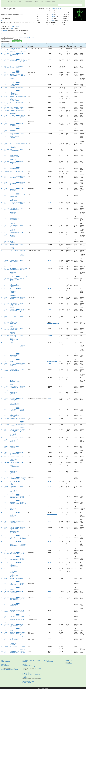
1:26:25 (49, 597)
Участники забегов (29, 1)
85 (1, 568)
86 (1, 578)
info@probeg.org (68, 660)
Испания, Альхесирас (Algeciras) (22, 553)
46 (1, 316)
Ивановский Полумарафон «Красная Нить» (13, 522)
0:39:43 (49, 202)
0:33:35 (52, 14)
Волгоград (22, 194)
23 (1, 167)
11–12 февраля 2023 (6, 241)
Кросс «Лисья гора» (14, 265)
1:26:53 (49, 591)
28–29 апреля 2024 (6, 130)
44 (1, 303)
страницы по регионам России (11, 669)
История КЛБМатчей (48, 662)
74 (1, 500)
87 (1, 581)
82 (1, 552)
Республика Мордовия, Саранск (22, 116)
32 (1, 225)
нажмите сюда (68, 663)
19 (1, 143)
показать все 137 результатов (26, 37)
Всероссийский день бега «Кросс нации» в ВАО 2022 (14, 285)
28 (1, 194)
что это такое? (15, 26)
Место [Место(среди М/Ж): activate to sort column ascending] (62, 46)
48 (1, 328)
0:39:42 (49, 521)
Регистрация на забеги (6, 662)
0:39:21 (49, 408)
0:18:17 (52, 18)
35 (1, 244)
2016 (23, 669)
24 (1, 171)
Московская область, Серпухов (22, 177)
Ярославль (22, 119)
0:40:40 (49, 363)
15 (1, 119)
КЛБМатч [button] (36, 1)
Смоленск (22, 133)
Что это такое (47, 660)
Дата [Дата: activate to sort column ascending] (5, 46)
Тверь (21, 603)
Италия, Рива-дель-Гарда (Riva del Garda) (23, 478)
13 (1, 110)
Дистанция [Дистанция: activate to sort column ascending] (30, 46)
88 (1, 587)
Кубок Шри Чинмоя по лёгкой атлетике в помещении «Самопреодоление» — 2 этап (14, 393)
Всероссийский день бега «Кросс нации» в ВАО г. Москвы (14, 415)
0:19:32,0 (49, 154)
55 (1, 377)
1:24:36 (49, 494)
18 (1, 133)
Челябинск (22, 369)
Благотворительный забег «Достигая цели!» (14, 508)
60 (1, 413)
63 (1, 429)
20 (1, 149)
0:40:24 (49, 535)
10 (1, 96)
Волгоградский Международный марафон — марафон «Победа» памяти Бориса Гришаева (14, 198)
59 (1, 408)
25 (1, 176)
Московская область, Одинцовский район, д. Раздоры (23, 253)
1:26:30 (49, 541)
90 (1, 597)
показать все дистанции (58, 8)
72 (1, 486)
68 (1, 462)
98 (1, 638)
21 (1, 154)
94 (1, 619)
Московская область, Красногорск (22, 648)
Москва (2, 10)
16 (1, 123)
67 (1, 456)
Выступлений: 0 (4, 30)
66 (1, 452)
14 (1, 115)
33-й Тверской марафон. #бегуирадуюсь (14, 604)
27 (1, 188)
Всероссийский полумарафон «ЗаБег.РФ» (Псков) (14, 191)
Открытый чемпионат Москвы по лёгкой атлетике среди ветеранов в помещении (14, 228)
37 (1, 260)
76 (1, 512)
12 (1, 107)
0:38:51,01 (49, 418)
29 (1, 202)
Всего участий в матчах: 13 (6, 33)
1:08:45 (52, 12)
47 (1, 321)
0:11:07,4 (53, 20)
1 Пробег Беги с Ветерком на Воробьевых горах (14, 318)
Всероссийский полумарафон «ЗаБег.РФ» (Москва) (14, 93)
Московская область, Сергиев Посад (23, 183)
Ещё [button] (42, 1)
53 (1, 363)
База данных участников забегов (29, 666)
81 (1, 548)
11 (1, 102)
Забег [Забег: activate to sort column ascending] (11, 46)
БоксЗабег (12, 119)
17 (1, 128)
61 (1, 418)
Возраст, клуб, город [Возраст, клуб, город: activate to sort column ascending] (82, 45)
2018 (38, 668)
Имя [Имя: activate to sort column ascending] (75, 46)
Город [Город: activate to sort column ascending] (21, 46)
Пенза (21, 208)
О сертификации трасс (27, 670)
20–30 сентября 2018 (6, 553)
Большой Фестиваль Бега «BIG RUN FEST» (14, 84)
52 (1, 359)
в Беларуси (29, 679)
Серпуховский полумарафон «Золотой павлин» (14, 179)
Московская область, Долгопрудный (23, 298)
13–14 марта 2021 (6, 370)
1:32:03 (49, 562)
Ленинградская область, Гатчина (23, 145)
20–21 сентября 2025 (6, 68)
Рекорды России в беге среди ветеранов (31, 674)
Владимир (22, 562)
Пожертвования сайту (5, 665)
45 (1, 309)
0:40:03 (49, 309)
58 (1, 398)
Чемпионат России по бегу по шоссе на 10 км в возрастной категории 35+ (14, 62)
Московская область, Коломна (22, 496)
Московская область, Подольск (22, 430)
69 (1, 469)
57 (1, 390)
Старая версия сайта (5, 666)
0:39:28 (49, 353)
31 (1, 216)
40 (1, 276)
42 (1, 288)
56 (1, 386)
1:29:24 (49, 481)
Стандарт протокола (26, 682)
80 (1, 541)
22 (1, 161)
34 (1, 239)
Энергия (12, 28)
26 (1, 182)
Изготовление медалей (50, 1)
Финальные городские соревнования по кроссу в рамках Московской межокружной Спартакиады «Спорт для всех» (14, 572)
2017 (40, 668)
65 (1, 444)
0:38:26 (49, 500)
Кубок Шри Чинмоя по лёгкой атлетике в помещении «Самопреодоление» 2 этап (14, 465)
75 (1, 506)
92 (1, 610)
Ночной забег (12, 87)
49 (1, 335)
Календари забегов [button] (18, 1)
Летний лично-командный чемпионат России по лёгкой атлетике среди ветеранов (14, 271)
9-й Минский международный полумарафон (13, 112)
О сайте (2, 660)
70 (1, 477)
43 (1, 297)
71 (1, 481)
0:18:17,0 (49, 486)
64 (1, 437)
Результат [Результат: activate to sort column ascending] (49, 46)
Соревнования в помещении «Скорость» (13, 241)
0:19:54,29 (49, 335)
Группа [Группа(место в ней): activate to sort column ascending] (69, 46)
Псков (21, 188)
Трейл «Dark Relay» (14, 250)
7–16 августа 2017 (6, 611)
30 (1, 208)
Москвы (35, 662)
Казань (21, 359)
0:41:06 (49, 59)
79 (1, 535)
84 (1, 562)
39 (1, 268)
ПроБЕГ (4, 1)
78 (1, 527)
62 (1, 424)
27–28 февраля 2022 (6, 322)
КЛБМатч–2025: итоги (48, 661)
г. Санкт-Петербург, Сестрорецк (22, 625)
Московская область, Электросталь (23, 502)
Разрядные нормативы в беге (28, 681)
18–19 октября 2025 (6, 50)
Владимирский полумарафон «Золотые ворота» (14, 565)
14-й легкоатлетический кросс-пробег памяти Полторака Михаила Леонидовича (14, 156)
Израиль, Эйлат (23, 587)
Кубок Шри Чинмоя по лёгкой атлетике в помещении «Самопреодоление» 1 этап (14, 472)
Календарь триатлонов (27, 665)
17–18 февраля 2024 (6, 135)
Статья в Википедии (5, 20)
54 (1, 369)
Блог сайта (3, 664)
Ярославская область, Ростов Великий (23, 60)
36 (1, 250)
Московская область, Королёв (22, 204)
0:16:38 (49, 265)
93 (1, 614)
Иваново (22, 521)
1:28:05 (49, 556)
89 (1, 591)
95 (1, 624)
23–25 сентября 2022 (6, 269)
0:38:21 (49, 398)
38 (1, 265)
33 (1, 232)
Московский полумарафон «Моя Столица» (14, 483)
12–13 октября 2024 (6, 104)
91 (1, 603)
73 (1, 494)
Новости (10, 1)
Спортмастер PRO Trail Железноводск (13, 50)
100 (2, 651)
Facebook (3, 669)
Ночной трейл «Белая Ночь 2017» (14, 625)
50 (1, 342)
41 (1, 284)
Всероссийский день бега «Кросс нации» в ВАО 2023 (14, 164)
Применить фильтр (17, 41)
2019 (35, 668)
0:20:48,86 (53, 16)
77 (1, 521)
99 (1, 646)
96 (1, 628)
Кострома (22, 353)
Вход (82, 1)
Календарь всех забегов (27, 660)
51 (1, 353)
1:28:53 (49, 288)
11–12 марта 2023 (6, 227)
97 (1, 632)
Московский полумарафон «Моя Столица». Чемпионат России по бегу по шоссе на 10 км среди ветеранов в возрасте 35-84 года (14, 402)
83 (1, 556)
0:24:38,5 (49, 260)
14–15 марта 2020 (6, 439)
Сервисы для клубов (5, 661)
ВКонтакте (14, 668)
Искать (79, 4)
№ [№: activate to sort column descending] (1, 46)
